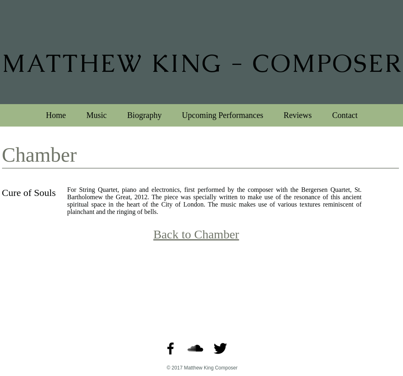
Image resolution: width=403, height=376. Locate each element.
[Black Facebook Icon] (170, 348)
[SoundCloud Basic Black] (195, 348)
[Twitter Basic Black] (220, 348)
